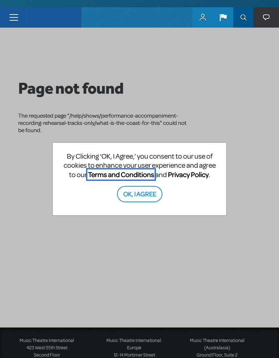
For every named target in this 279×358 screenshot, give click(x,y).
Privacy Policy (188, 174)
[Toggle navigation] (13, 17)
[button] (223, 17)
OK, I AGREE (139, 194)
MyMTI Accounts (203, 17)
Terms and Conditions (121, 174)
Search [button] (243, 17)
